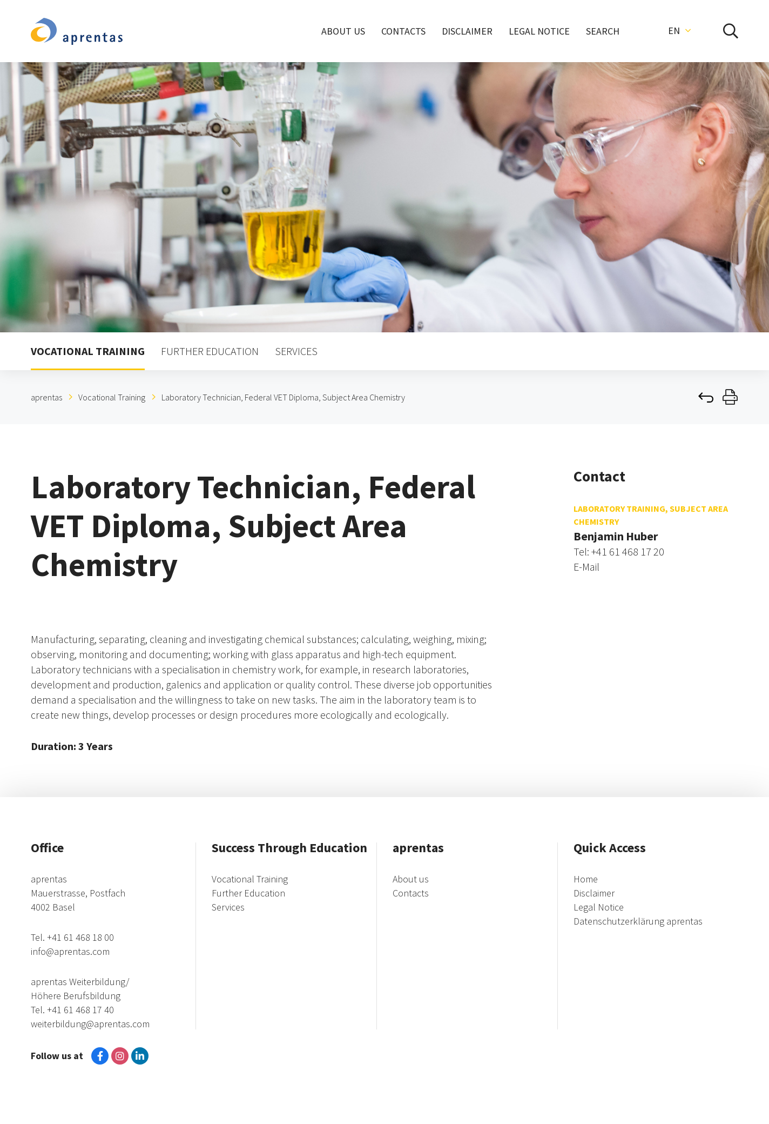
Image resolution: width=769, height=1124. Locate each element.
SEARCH (602, 31)
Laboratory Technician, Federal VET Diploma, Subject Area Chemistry (283, 397)
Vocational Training (111, 397)
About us (411, 879)
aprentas (46, 397)
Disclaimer (594, 893)
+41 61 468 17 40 (80, 1009)
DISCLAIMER (467, 31)
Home (586, 879)
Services (228, 907)
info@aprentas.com (70, 951)
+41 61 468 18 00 (80, 937)
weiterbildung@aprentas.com (90, 1024)
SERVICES (296, 351)
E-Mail (586, 566)
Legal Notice (599, 907)
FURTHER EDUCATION (210, 351)
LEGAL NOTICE (539, 31)
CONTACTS (403, 31)
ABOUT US (343, 31)
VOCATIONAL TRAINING (88, 351)
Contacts (411, 893)
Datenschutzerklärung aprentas (638, 921)
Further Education (248, 893)
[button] (679, 31)
